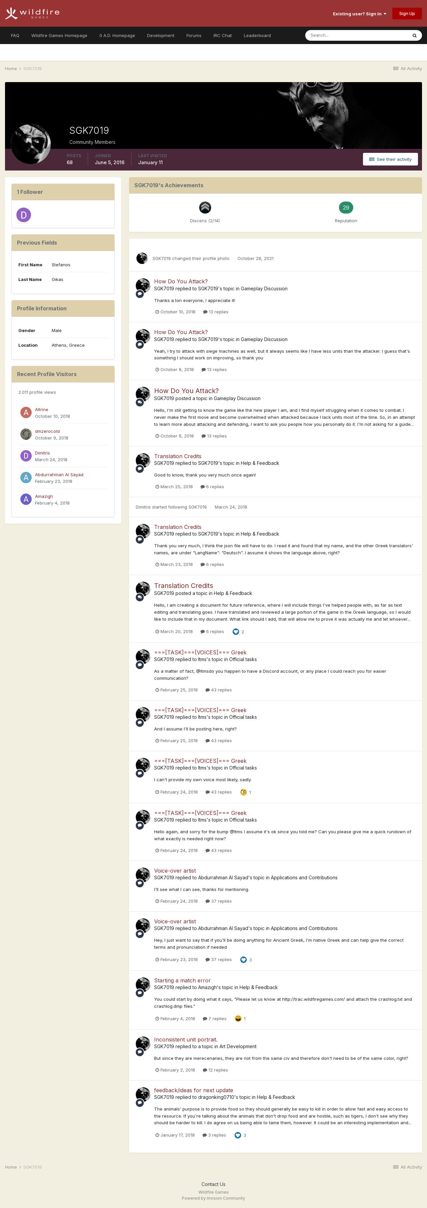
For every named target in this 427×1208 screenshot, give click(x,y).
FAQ (15, 35)
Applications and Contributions (304, 877)
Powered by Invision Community (213, 1198)
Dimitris (42, 453)
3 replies (214, 1135)
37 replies (218, 901)
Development (160, 35)
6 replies (212, 486)
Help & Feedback (260, 463)
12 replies (215, 1070)
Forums (193, 35)
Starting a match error (182, 980)
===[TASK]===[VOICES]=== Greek (200, 652)
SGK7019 (161, 258)
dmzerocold (47, 431)
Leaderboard (257, 35)
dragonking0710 (216, 1097)
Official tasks (243, 659)
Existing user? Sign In (359, 13)
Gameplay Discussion (264, 288)
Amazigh (44, 496)
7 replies (215, 1018)
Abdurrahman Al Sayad (59, 474)
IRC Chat (223, 35)
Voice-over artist (175, 870)
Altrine (41, 409)
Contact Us (213, 1184)
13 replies (216, 311)
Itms (202, 659)
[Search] (334, 35)
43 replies (218, 689)
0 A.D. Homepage (117, 35)
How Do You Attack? (181, 281)
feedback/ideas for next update (193, 1090)
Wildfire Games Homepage (59, 35)
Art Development (238, 1046)
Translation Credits (177, 456)
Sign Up (407, 13)
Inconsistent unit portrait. (186, 1039)
